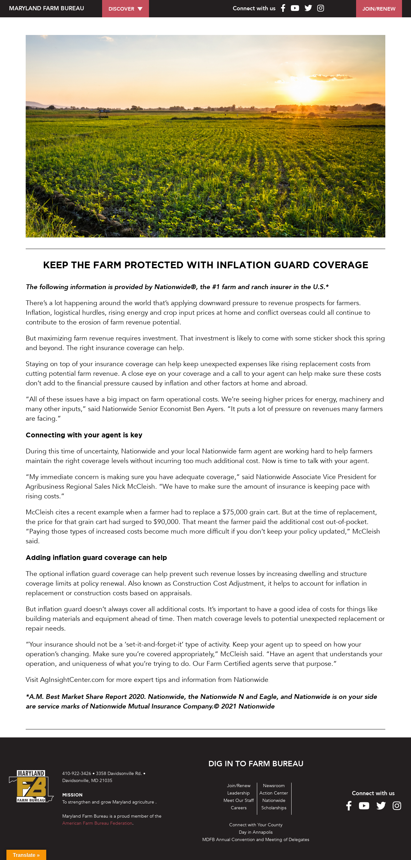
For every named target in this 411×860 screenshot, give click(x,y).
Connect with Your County (256, 825)
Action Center (273, 793)
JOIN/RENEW (379, 9)
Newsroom (274, 786)
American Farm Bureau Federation (97, 823)
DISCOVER (121, 9)
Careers (239, 808)
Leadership (238, 793)
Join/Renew (238, 786)
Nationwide (273, 800)
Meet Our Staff (238, 800)
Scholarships (273, 808)
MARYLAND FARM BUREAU (46, 8)
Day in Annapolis (256, 832)
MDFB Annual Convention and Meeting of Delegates (255, 840)
